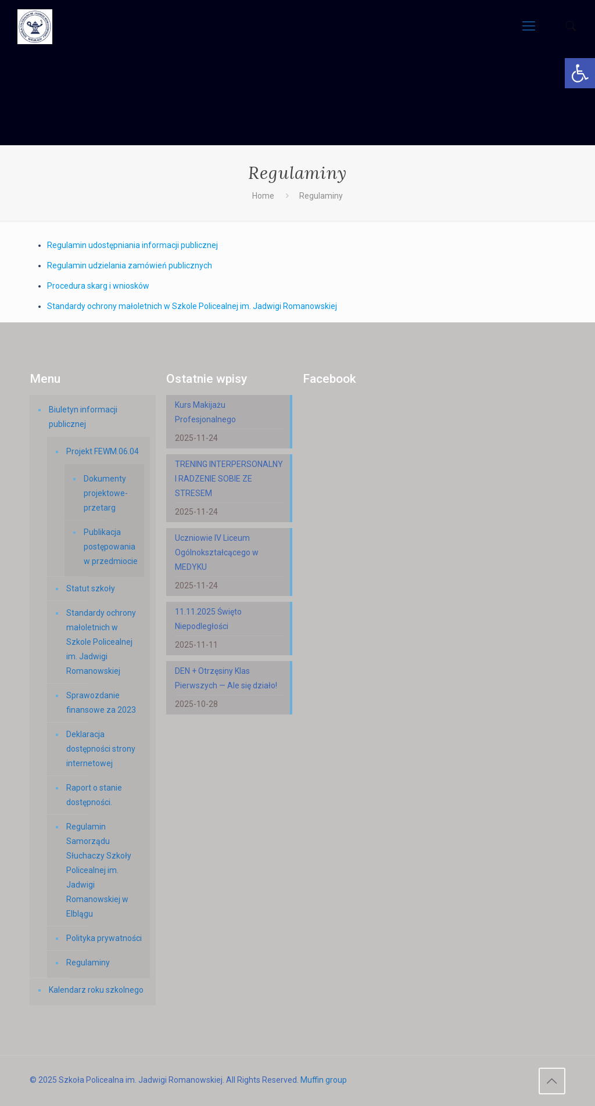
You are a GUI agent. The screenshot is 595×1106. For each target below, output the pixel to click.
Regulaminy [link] (88, 962)
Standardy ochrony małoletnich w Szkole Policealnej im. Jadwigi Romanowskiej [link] (192, 306)
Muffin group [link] (323, 1080)
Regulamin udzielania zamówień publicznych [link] (129, 265)
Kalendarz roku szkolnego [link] (96, 989)
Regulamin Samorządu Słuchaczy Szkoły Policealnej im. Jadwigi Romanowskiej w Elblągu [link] (98, 870)
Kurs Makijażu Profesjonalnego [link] (205, 412)
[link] (580, 73)
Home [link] (263, 195)
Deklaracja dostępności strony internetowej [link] (100, 749)
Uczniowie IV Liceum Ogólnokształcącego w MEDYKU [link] (217, 552)
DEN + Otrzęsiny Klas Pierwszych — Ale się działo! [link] (226, 678)
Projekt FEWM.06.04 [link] (102, 451)
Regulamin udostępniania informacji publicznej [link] (133, 245)
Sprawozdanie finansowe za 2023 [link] (101, 702)
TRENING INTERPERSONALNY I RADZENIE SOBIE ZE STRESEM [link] (229, 478)
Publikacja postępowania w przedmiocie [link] (111, 546)
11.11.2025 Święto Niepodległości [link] (208, 619)
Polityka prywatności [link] (104, 938)
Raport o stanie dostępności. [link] (94, 795)
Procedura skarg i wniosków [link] (98, 285)
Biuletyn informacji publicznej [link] (83, 417)
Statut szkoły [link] (90, 588)
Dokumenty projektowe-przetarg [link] (106, 493)
